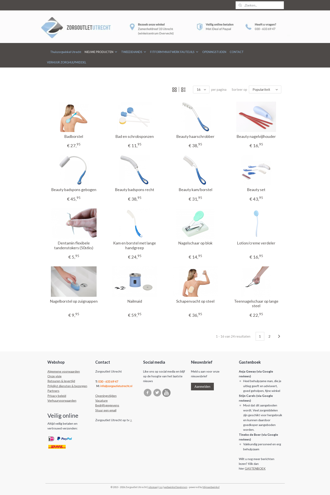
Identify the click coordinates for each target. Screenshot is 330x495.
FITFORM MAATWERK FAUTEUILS (174, 52)
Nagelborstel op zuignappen (74, 301)
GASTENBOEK (255, 468)
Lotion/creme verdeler (256, 243)
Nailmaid (134, 301)
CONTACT (237, 52)
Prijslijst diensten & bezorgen (67, 386)
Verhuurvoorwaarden (61, 400)
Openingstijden (106, 396)
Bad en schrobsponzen (134, 136)
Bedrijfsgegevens (107, 405)
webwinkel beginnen (175, 487)
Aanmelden (202, 386)
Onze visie (54, 376)
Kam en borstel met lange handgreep (134, 245)
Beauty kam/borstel (195, 189)
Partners (53, 391)
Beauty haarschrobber (195, 136)
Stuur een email (105, 410)
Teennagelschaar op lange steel (256, 303)
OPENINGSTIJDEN (214, 52)
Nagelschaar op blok (195, 243)
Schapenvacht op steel (195, 301)
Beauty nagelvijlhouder (256, 136)
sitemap (152, 487)
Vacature (101, 400)
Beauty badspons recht (134, 189)
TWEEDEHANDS (134, 52)
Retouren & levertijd (61, 381)
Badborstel (73, 136)
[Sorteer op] (265, 89)
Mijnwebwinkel (211, 487)
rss (160, 487)
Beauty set (256, 189)
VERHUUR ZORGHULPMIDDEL (66, 62)
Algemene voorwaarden (63, 371)
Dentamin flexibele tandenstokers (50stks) (73, 245)
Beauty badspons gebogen (73, 189)
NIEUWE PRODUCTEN (101, 52)
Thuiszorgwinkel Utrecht (65, 52)
